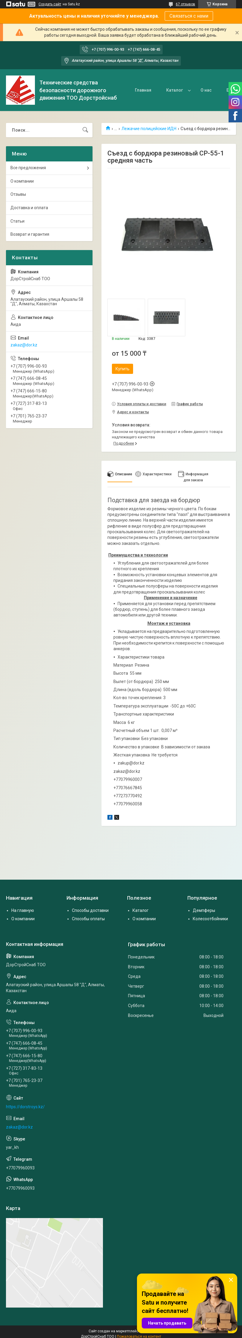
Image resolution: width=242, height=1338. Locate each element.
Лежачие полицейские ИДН (148, 128)
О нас (206, 90)
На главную (22, 910)
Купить (122, 368)
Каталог (174, 90)
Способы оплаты (88, 918)
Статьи (17, 221)
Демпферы (204, 910)
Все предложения (28, 167)
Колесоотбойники (210, 918)
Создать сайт (49, 4)
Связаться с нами (188, 16)
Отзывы (18, 194)
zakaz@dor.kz (23, 345)
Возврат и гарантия (29, 234)
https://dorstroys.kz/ (25, 1106)
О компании (22, 181)
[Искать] (85, 130)
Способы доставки (90, 910)
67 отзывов (185, 4)
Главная (143, 90)
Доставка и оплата (29, 207)
